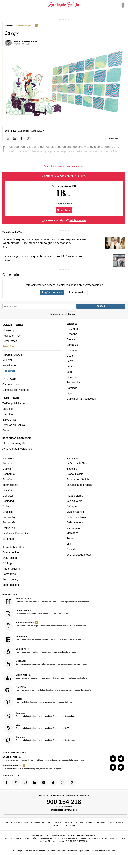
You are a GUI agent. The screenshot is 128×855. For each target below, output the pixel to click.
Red (69, 490)
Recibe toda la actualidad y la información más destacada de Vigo (37, 728)
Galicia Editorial (68, 825)
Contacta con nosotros (16, 389)
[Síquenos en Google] (72, 782)
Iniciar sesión (77, 292)
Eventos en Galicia (13, 424)
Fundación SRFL (38, 822)
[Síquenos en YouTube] (44, 782)
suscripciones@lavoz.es (64, 810)
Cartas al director (12, 384)
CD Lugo (8, 563)
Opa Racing (10, 557)
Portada (7, 463)
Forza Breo (9, 573)
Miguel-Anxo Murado (25, 41)
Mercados (72, 532)
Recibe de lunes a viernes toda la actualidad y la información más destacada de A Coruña (47, 690)
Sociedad (8, 500)
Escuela (71, 549)
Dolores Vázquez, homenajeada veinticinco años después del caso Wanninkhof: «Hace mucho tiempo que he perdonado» (44, 241)
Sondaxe (79, 822)
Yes (69, 543)
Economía (9, 473)
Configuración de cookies (103, 851)
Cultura (7, 506)
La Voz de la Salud (78, 463)
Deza (70, 355)
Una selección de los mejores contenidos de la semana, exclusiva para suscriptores (45, 625)
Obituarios (9, 527)
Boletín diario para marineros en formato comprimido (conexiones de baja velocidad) (45, 664)
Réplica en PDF (11, 335)
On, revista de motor (79, 554)
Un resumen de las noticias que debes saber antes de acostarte (37, 613)
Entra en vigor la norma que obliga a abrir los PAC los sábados (42, 256)
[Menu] (4, 4)
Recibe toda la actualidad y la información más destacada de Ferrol (38, 702)
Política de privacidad (35, 851)
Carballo (72, 350)
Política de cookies (56, 851)
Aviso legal (18, 851)
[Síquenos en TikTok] (53, 782)
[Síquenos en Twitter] (16, 782)
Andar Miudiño (11, 568)
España (7, 479)
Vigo (69, 393)
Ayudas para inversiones (17, 448)
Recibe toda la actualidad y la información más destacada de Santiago (39, 716)
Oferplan (7, 414)
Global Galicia (75, 473)
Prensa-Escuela (116, 822)
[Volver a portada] (64, 4)
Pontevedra (73, 382)
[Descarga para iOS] (113, 758)
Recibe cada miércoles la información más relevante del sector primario (40, 652)
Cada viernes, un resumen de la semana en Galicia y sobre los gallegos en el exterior (46, 678)
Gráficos (8, 511)
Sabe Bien (73, 468)
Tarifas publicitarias (13, 403)
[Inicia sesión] (122, 5)
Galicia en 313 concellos (81, 398)
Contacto (7, 430)
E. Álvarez (7, 260)
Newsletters (9, 365)
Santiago (72, 387)
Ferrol (70, 360)
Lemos (71, 366)
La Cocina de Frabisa (79, 484)
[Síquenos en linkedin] (35, 782)
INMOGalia (9, 419)
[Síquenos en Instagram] (25, 782)
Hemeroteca (9, 340)
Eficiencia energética (14, 443)
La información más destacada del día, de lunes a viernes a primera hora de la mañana (46, 601)
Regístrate (9, 370)
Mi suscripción (11, 330)
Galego (72, 314)
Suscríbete (64, 209)
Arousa (71, 339)
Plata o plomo (75, 495)
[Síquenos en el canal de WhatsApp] (63, 782)
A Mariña (72, 333)
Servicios (7, 408)
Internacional (10, 484)
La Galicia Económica (16, 533)
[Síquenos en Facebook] (7, 782)
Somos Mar (9, 522)
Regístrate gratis (52, 292)
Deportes (8, 495)
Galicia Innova (75, 522)
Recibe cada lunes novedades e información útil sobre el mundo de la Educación (44, 640)
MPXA (55, 825)
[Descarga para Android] (121, 758)
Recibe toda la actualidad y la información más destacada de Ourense (39, 740)
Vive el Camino (76, 511)
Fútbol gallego (11, 579)
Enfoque (72, 506)
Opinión (7, 490)
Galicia (7, 468)
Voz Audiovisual (55, 822)
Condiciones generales (78, 851)
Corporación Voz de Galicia (16, 822)
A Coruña (72, 328)
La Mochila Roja (76, 516)
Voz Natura (101, 822)
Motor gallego (11, 584)
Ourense (72, 376)
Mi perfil (7, 359)
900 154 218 (64, 801)
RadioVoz (69, 822)
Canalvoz (90, 822)
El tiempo (8, 538)
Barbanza (72, 344)
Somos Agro (10, 516)
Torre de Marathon (14, 546)
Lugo (70, 371)
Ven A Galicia (74, 500)
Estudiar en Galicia (78, 479)
